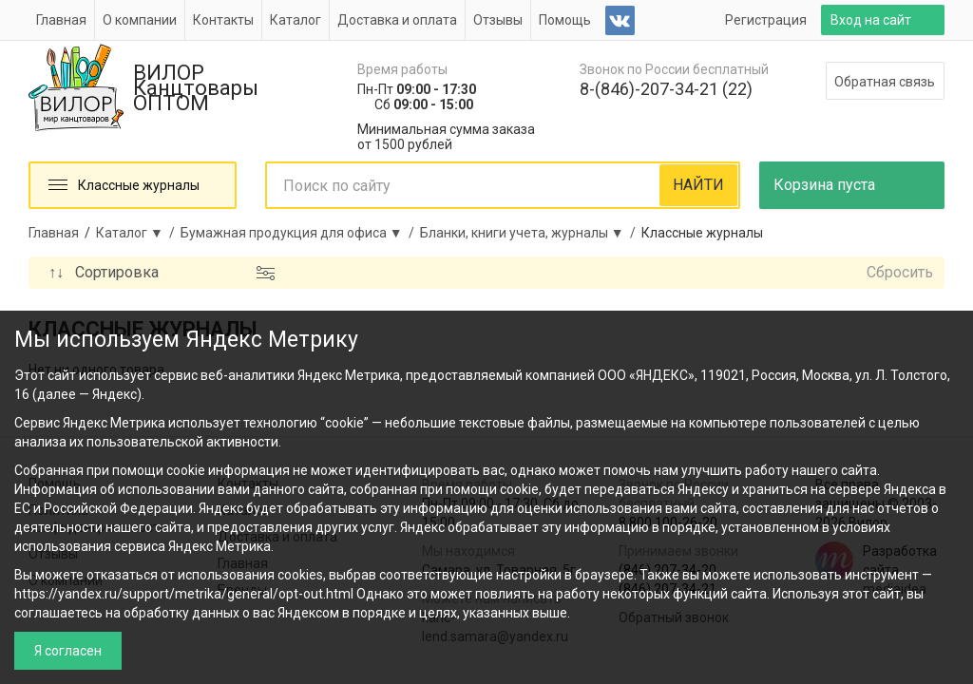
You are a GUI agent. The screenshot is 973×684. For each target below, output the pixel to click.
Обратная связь (884, 81)
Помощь (565, 20)
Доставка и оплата (397, 20)
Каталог (295, 20)
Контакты (223, 20)
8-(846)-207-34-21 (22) (666, 89)
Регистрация (766, 20)
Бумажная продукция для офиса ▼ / (300, 232)
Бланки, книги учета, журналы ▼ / (530, 232)
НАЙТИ (698, 185)
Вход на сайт (870, 20)
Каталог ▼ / (138, 232)
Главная (61, 20)
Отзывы (498, 20)
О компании (140, 20)
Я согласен (68, 650)
